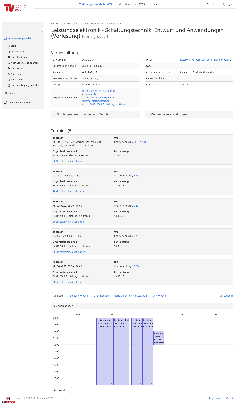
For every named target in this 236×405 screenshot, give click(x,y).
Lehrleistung (121, 151)
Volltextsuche (15, 51)
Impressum (215, 398)
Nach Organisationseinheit (22, 62)
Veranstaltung (114, 23)
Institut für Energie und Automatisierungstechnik (98, 99)
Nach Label (14, 73)
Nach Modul (15, 79)
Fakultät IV (90, 94)
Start (11, 45)
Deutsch (211, 4)
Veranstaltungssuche (17, 38)
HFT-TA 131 (139, 142)
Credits (230, 398)
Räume (9, 92)
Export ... (61, 390)
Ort (116, 137)
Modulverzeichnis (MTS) (132, 4)
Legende (226, 295)
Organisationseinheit (65, 151)
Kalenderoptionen (63, 305)
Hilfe (155, 4)
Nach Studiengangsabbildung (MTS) (25, 85)
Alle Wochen (160, 295)
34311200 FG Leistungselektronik (108, 104)
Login (228, 4)
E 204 (136, 175)
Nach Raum (14, 68)
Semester (59, 295)
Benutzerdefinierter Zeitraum (131, 295)
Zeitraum (58, 137)
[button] (111, 383)
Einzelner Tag (101, 295)
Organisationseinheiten (17, 102)
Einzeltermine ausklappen (69, 161)
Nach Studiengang (18, 57)
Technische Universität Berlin (98, 90)
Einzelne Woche (79, 295)
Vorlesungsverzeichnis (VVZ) (95, 4)
